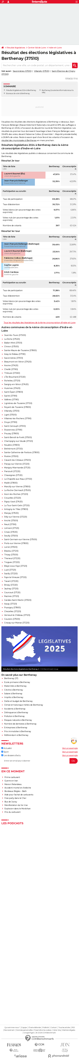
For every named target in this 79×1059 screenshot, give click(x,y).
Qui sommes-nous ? (12, 1027)
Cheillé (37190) (11, 369)
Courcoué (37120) (12, 592)
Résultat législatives (15, 47)
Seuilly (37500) (11, 535)
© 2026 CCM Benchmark (46, 1033)
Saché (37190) (10, 396)
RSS (73, 1027)
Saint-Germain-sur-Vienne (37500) (20, 539)
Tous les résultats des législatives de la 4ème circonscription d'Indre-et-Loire (40, 322)
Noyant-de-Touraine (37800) (17, 407)
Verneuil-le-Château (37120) (17, 615)
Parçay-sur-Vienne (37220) (16, 464)
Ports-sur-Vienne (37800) (16, 543)
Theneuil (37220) (12, 558)
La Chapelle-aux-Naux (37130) (18, 479)
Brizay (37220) (11, 585)
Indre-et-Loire (55, 47)
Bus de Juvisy (10, 801)
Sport (5, 752)
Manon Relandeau (13, 784)
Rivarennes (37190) (13, 430)
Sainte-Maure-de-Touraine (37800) (20, 350)
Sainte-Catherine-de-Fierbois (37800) (21, 452)
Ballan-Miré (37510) (13, 343)
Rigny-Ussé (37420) (13, 501)
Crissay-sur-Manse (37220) (16, 622)
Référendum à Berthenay (16, 735)
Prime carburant (12, 777)
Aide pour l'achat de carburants (18, 794)
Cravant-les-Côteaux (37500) (17, 460)
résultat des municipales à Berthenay (19, 140)
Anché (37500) (11, 520)
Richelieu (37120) (12, 380)
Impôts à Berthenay (13, 697)
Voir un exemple (70, 748)
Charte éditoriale (34, 1027)
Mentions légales (68, 1030)
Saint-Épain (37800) (13, 392)
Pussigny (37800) (12, 607)
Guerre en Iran (11, 780)
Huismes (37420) (12, 388)
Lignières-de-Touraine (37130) (18, 403)
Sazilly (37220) (11, 573)
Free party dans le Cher (15, 798)
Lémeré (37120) (11, 528)
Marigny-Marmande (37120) (17, 467)
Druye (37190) (10, 422)
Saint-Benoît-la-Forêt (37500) (18, 437)
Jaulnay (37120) (11, 588)
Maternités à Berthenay (15, 686)
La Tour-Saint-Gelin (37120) (17, 505)
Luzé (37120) (10, 570)
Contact (54, 1027)
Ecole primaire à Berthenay (17, 682)
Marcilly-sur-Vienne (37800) (17, 486)
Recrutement (9, 1030)
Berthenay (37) (11, 678)
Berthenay (46, 90)
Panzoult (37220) (12, 471)
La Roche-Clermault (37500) (17, 490)
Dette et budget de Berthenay (18, 701)
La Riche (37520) (12, 339)
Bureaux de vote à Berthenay (18, 93)
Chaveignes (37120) (13, 475)
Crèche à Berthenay (13, 690)
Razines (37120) (11, 596)
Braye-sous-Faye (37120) (15, 566)
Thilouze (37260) (12, 373)
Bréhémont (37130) (13, 448)
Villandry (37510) (41, 71)
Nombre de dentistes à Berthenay (20, 724)
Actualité (6, 748)
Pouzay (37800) (11, 433)
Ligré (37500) (10, 414)
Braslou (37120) (11, 551)
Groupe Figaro (29, 1033)
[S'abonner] (39, 761)
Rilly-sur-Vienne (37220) (15, 517)
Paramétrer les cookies (42, 1030)
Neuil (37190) (10, 524)
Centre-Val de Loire (37, 47)
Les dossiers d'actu (11, 755)
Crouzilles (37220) (12, 498)
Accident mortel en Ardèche (17, 788)
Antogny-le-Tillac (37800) (16, 509)
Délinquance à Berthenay (16, 712)
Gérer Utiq (57, 1030)
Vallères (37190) (11, 399)
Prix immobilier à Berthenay (17, 731)
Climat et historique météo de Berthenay (23, 705)
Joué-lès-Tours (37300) (15, 335)
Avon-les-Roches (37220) (16, 494)
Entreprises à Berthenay (15, 727)
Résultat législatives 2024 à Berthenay (21, 90)
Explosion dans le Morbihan (17, 808)
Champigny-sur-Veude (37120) (18, 441)
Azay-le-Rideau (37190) (14, 354)
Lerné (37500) (10, 547)
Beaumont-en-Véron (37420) (17, 361)
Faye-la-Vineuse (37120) (15, 577)
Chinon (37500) (11, 346)
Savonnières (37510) (22, 71)
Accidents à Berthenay (15, 709)
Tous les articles (64, 1027)
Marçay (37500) (11, 513)
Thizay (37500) (11, 554)
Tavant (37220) (11, 581)
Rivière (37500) (11, 456)
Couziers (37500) (12, 619)
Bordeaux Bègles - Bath (15, 791)
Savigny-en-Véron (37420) (16, 384)
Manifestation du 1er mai (16, 805)
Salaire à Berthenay (13, 693)
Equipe (24, 1027)
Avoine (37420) (11, 365)
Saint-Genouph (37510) (15, 426)
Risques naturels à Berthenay (18, 720)
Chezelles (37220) (12, 611)
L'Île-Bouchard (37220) (14, 377)
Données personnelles (24, 1030)
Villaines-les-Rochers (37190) (17, 418)
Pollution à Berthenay (14, 716)
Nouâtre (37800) (12, 445)
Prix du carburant (12, 812)
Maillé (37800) (10, 483)
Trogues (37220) (12, 562)
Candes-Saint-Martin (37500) (17, 600)
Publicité (45, 1027)
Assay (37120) (10, 604)
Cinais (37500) (10, 532)
